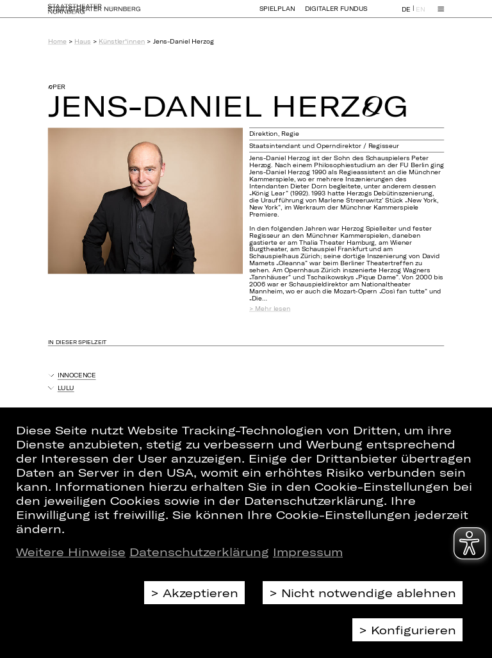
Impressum (308, 552)
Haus (82, 41)
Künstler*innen (122, 41)
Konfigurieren (413, 630)
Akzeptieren (200, 593)
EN (420, 15)
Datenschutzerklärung (199, 552)
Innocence (77, 375)
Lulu (66, 387)
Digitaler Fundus (336, 14)
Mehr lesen (272, 309)
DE (406, 15)
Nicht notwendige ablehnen (368, 593)
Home (57, 41)
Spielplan (277, 14)
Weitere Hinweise (71, 552)
